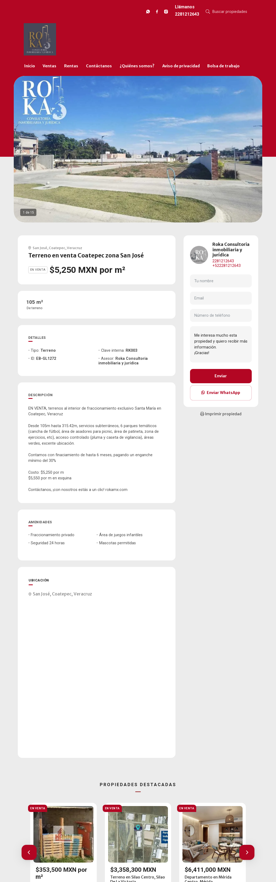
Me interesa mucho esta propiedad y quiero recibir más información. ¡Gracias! (221, 344)
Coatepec (57, 248)
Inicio (29, 66)
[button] (29, 852)
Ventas (49, 66)
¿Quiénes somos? (137, 66)
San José (40, 248)
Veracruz (74, 248)
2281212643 (223, 261)
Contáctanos (99, 66)
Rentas (71, 66)
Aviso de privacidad (181, 66)
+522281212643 (226, 265)
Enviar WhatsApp (220, 392)
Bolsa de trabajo (223, 66)
